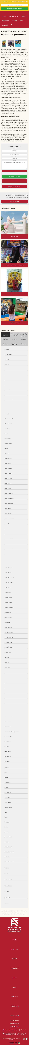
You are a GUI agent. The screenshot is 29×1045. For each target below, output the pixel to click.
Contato (5, 25)
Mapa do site (14, 1015)
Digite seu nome (14, 148)
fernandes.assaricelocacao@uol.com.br (14, 1030)
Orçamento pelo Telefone (14, 180)
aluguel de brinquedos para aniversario (23, 31)
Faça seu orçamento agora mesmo (14, 5)
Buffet (14, 21)
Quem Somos (13, 16)
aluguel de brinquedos (16, 31)
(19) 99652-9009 (14, 1023)
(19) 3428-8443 (14, 1020)
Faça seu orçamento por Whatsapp (14, 8)
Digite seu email (14, 152)
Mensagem (14, 160)
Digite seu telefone (14, 156)
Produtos (5, 21)
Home (4, 16)
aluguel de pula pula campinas (4, 33)
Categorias (10, 31)
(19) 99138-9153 (14, 1026)
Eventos (24, 16)
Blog (21, 21)
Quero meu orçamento (14, 201)
